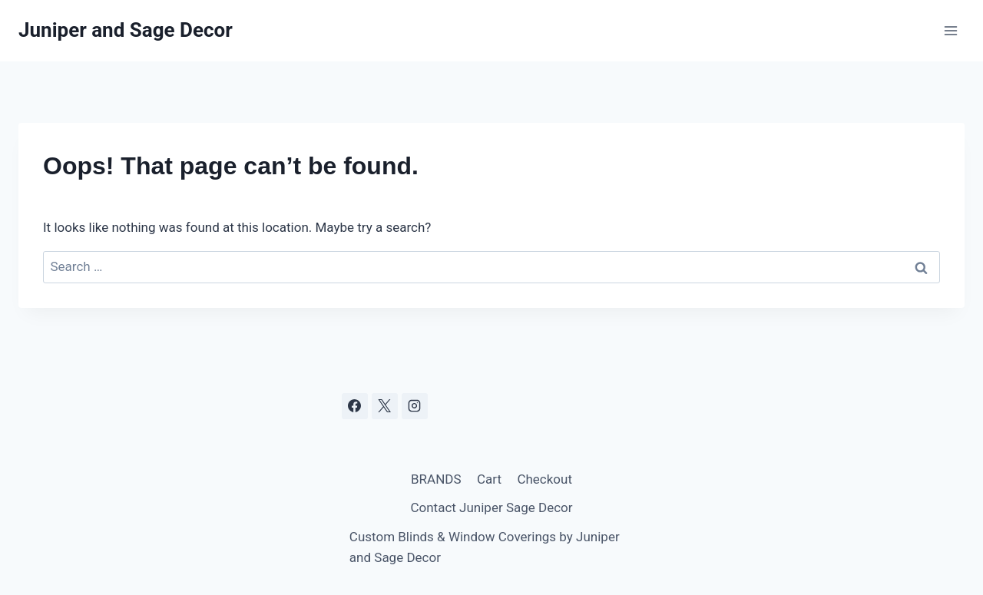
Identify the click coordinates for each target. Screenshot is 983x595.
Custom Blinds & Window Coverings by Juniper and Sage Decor (484, 547)
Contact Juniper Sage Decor (491, 507)
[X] (385, 406)
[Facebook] (355, 406)
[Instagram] (415, 406)
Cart (489, 479)
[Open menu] (950, 30)
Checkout (544, 479)
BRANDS (436, 479)
